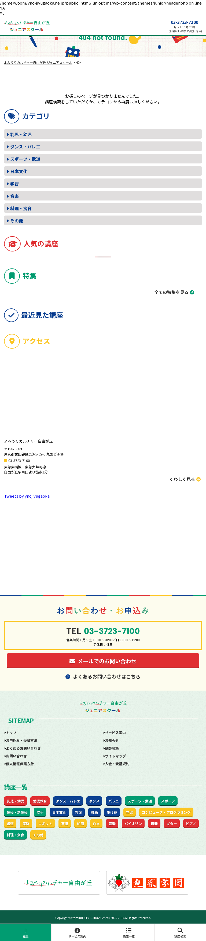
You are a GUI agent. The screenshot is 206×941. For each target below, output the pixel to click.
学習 (14, 183)
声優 (64, 823)
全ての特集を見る (171, 292)
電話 (25, 933)
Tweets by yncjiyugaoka (27, 496)
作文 (96, 823)
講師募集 (112, 748)
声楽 (154, 823)
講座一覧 (129, 933)
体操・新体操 (17, 812)
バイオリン (133, 823)
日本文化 (18, 171)
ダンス (94, 801)
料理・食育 (21, 208)
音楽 (14, 196)
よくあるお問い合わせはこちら (103, 676)
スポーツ (168, 801)
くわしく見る (185, 479)
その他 (16, 220)
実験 (26, 823)
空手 (39, 812)
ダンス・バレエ (25, 146)
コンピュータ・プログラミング (166, 812)
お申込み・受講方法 (21, 740)
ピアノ (191, 823)
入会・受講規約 (117, 763)
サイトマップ (115, 755)
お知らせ (112, 740)
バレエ (113, 801)
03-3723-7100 (184, 22)
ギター (172, 823)
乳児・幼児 (21, 134)
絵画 (80, 823)
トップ (11, 732)
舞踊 (94, 812)
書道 (10, 823)
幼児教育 (40, 801)
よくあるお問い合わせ (23, 748)
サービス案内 (77, 933)
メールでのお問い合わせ (103, 661)
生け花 (112, 812)
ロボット (45, 823)
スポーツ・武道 (25, 159)
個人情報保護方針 (20, 763)
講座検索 (180, 933)
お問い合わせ (16, 755)
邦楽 (78, 812)
